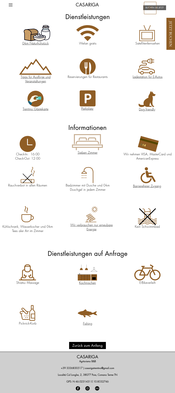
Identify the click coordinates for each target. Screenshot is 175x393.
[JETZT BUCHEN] (170, 34)
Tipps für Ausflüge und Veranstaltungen (36, 79)
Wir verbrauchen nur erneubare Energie (91, 227)
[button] (10, 5)
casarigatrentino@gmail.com (99, 368)
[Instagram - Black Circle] (87, 388)
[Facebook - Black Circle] (78, 388)
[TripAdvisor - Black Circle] (97, 388)
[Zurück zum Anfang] (87, 345)
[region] (150, 8)
